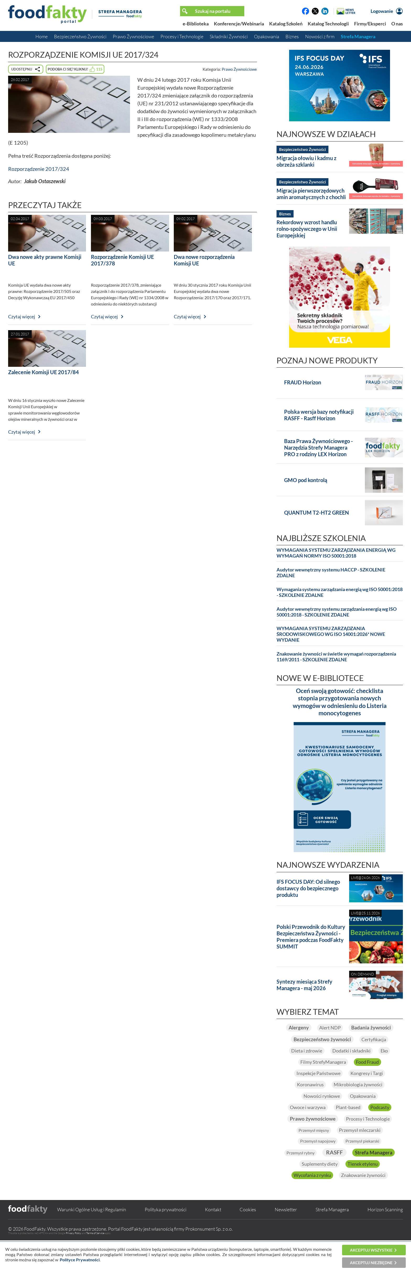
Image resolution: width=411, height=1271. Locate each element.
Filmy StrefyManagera (321, 1075)
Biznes (292, 36)
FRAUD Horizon (302, 382)
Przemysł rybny (323, 1170)
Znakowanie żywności (339, 1205)
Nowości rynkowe (320, 1111)
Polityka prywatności (165, 1240)
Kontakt (213, 1240)
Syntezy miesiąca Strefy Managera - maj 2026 (304, 984)
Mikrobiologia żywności (360, 1099)
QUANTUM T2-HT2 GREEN (316, 512)
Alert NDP (357, 1028)
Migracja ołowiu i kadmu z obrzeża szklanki (306, 161)
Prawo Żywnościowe (133, 36)
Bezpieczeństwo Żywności (80, 36)
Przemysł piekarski (365, 1158)
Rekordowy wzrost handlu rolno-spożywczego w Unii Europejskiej (307, 228)
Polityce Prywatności (80, 1259)
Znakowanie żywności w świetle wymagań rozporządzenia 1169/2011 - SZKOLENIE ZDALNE (336, 656)
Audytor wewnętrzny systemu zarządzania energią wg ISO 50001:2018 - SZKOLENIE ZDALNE (337, 612)
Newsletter (286, 1240)
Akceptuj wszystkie (371, 1250)
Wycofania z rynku (362, 1194)
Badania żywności (339, 1039)
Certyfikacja (379, 1052)
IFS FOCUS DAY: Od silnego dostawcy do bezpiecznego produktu (308, 888)
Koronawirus (307, 1099)
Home (41, 36)
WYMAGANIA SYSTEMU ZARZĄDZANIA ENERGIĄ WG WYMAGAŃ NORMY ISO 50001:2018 (336, 553)
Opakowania (266, 36)
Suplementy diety (367, 1182)
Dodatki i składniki (352, 1063)
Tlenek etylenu (313, 1194)
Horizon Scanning (385, 1240)
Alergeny (322, 1027)
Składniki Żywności (229, 36)
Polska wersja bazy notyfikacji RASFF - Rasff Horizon (319, 414)
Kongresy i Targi (369, 1087)
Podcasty (384, 1122)
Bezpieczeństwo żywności (320, 1051)
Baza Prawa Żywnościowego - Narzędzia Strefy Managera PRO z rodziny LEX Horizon (318, 447)
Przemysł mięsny (311, 1146)
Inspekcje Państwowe (316, 1087)
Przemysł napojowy (315, 1158)
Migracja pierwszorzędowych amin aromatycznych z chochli (311, 193)
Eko (388, 1063)
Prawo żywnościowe (310, 1134)
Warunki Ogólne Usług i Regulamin (91, 1240)
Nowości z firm (319, 36)
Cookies (248, 1240)
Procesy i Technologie (181, 36)
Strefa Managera (358, 36)
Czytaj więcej (21, 316)
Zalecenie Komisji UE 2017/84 (43, 372)
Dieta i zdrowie (304, 1063)
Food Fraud (370, 1075)
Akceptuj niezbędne (371, 1262)
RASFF (360, 1169)
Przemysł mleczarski (362, 1146)
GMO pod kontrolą (305, 480)
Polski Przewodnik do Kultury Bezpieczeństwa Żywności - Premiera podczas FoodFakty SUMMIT (311, 937)
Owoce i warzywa (305, 1122)
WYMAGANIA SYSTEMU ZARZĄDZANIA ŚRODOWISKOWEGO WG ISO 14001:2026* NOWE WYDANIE (331, 634)
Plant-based (349, 1122)
